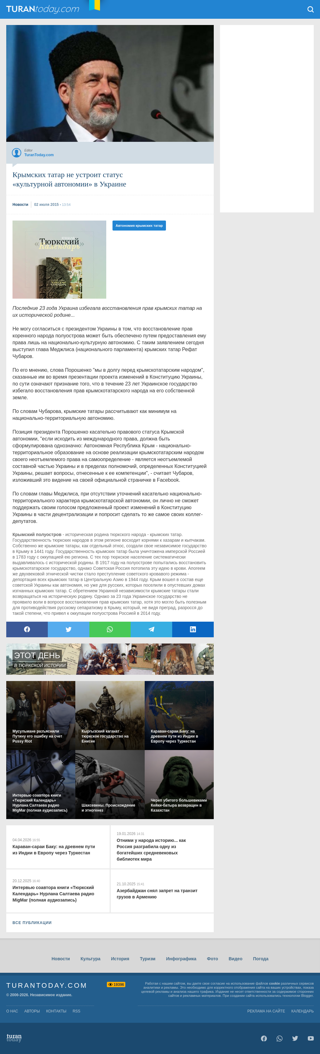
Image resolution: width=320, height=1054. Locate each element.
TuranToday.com (43, 9)
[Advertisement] (59, 260)
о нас (12, 1011)
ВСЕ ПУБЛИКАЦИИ (32, 923)
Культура (91, 958)
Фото (212, 958)
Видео (235, 958)
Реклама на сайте (266, 1011)
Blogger (307, 995)
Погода (260, 958)
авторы (32, 1011)
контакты (56, 1011)
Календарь (302, 1011)
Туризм (148, 958)
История (120, 958)
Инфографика (181, 958)
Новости (61, 958)
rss (76, 1011)
